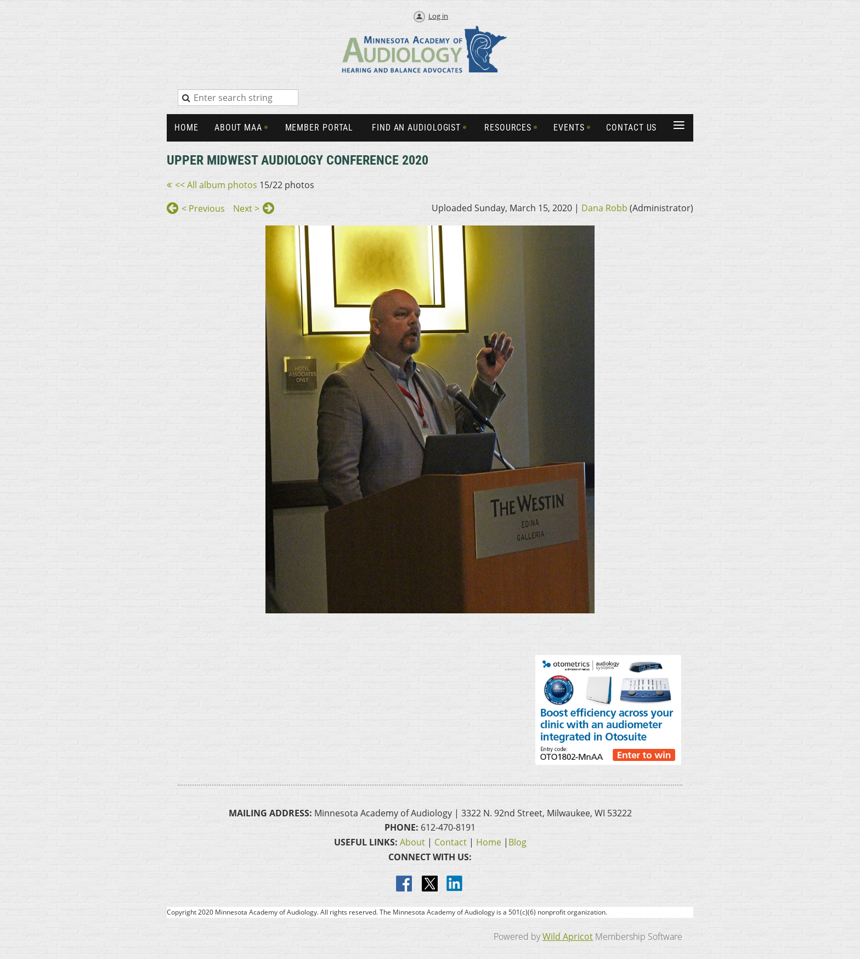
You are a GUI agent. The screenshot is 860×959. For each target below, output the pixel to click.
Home (488, 842)
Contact (450, 842)
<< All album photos (216, 185)
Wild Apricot (567, 936)
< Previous (203, 208)
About (412, 842)
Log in (438, 16)
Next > (246, 208)
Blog (517, 842)
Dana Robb (604, 208)
